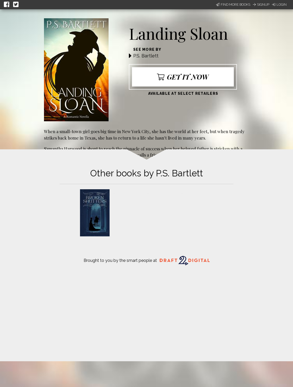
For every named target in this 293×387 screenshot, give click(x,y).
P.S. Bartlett (145, 55)
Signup (261, 4)
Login (279, 4)
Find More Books (233, 4)
